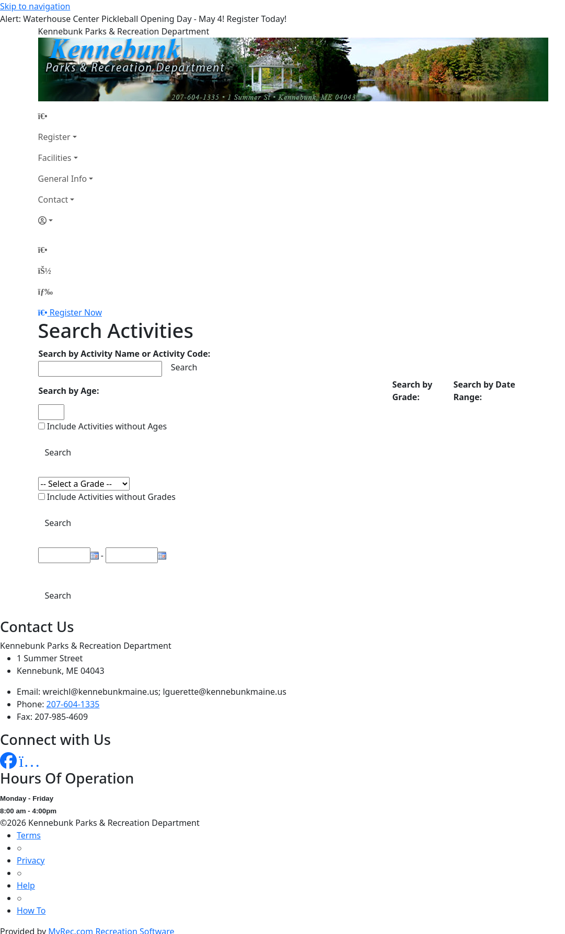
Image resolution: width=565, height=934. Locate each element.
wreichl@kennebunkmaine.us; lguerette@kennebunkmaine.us (164, 691)
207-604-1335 (73, 704)
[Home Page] (66, 116)
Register (54, 137)
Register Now (76, 312)
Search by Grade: (412, 391)
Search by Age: (69, 390)
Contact (53, 199)
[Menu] (45, 291)
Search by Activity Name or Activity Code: (125, 353)
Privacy (30, 860)
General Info (62, 178)
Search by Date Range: (484, 391)
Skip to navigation (35, 6)
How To (31, 910)
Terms (29, 835)
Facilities (55, 158)
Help (26, 885)
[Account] (66, 220)
